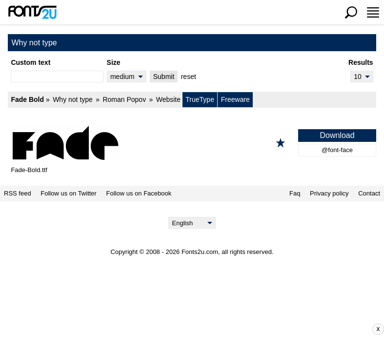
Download (337, 135)
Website (168, 99)
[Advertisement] (199, 329)
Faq (294, 193)
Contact (369, 193)
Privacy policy (329, 193)
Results (360, 62)
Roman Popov (124, 99)
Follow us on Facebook (139, 193)
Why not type (73, 99)
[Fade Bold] (192, 143)
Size (114, 62)
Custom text (30, 62)
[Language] (192, 223)
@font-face (337, 150)
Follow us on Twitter (68, 193)
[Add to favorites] (280, 143)
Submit (164, 76)
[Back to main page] (32, 12)
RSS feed (17, 193)
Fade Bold (27, 99)
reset (188, 76)
